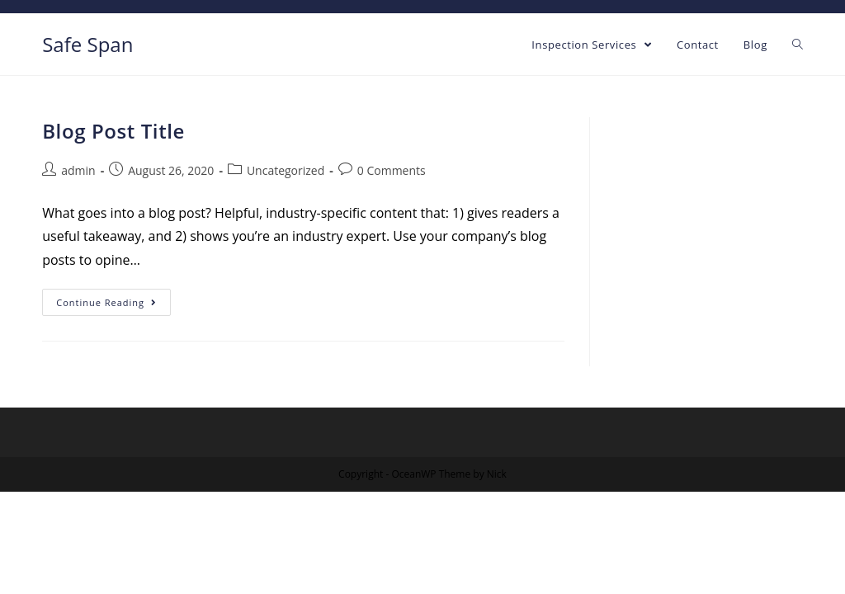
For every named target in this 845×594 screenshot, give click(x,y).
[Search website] (797, 44)
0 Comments (391, 170)
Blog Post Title (113, 130)
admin (78, 170)
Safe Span (87, 44)
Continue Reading (106, 302)
